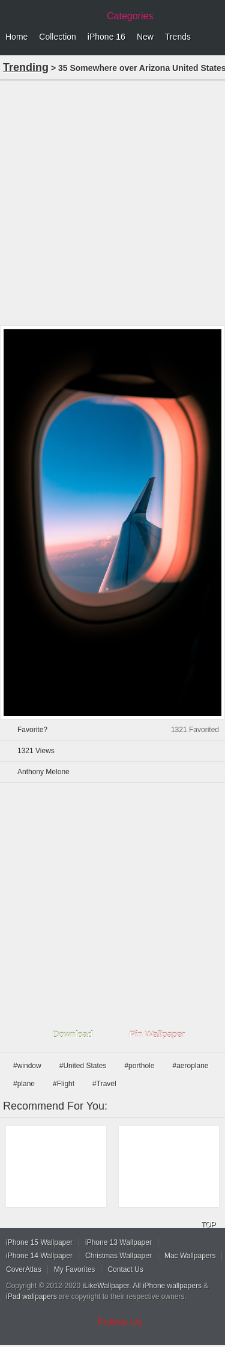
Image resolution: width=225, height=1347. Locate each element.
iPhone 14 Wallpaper (39, 1255)
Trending (26, 67)
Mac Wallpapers (190, 1255)
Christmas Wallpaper (118, 1255)
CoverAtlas (23, 1269)
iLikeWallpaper (106, 1285)
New (145, 36)
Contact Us (125, 1269)
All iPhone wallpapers (167, 1285)
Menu (213, 37)
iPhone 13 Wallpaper (118, 1242)
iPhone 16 (106, 36)
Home (16, 36)
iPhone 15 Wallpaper (39, 1242)
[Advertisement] (112, 201)
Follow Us (120, 1322)
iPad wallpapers (31, 1296)
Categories (130, 16)
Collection (57, 36)
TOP (208, 1224)
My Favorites (74, 1269)
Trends (178, 36)
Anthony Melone (43, 772)
